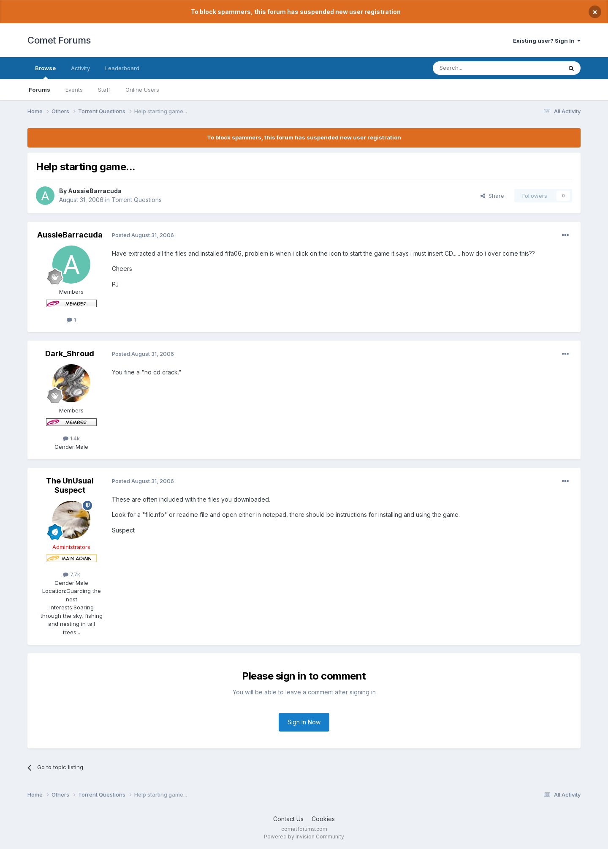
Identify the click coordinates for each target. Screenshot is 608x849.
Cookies (323, 818)
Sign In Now (304, 722)
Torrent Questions (136, 199)
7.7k (71, 574)
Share (492, 195)
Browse (45, 72)
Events (74, 89)
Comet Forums (58, 40)
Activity (80, 68)
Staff (104, 89)
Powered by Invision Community (304, 836)
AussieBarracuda (95, 190)
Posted (143, 235)
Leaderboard (122, 68)
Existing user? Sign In (547, 40)
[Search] (476, 68)
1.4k (71, 438)
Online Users (142, 89)
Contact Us (288, 818)
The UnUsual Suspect (70, 485)
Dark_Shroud (69, 353)
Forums (39, 89)
